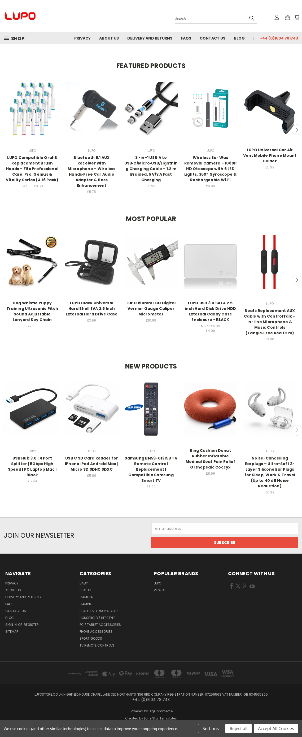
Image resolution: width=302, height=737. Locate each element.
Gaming (86, 604)
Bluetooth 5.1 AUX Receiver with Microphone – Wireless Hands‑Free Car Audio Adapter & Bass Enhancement (91, 171)
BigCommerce (161, 711)
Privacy (82, 38)
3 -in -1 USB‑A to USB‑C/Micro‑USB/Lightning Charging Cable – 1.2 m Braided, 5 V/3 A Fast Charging (151, 169)
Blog (239, 38)
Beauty (85, 590)
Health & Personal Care (99, 611)
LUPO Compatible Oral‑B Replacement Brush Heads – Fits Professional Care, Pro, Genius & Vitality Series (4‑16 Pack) (32, 169)
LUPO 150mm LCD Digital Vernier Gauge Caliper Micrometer (151, 308)
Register (31, 624)
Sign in (11, 624)
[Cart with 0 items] (296, 17)
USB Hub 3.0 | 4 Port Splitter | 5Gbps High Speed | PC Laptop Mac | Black (32, 467)
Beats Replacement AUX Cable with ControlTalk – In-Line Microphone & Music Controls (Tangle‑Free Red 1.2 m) (270, 322)
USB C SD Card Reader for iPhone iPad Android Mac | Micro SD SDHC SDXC (91, 464)
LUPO (157, 583)
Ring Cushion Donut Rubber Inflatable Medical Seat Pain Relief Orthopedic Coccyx (210, 459)
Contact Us (212, 38)
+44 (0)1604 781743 (279, 38)
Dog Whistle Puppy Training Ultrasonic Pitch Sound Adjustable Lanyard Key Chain (32, 311)
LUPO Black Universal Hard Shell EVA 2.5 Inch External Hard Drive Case (92, 308)
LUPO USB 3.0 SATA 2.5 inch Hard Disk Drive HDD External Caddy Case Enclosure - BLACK (210, 311)
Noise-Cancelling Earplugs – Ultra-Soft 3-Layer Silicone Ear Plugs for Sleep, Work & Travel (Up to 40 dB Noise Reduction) (269, 472)
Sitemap (11, 631)
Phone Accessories (96, 631)
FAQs (186, 38)
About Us (109, 38)
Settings (211, 728)
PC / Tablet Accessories (100, 624)
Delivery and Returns (149, 38)
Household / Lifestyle (97, 617)
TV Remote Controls (97, 645)
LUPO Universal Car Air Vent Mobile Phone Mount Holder (270, 155)
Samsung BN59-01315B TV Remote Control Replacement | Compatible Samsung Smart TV (151, 469)
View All (160, 590)
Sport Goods (91, 638)
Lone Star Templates (160, 718)
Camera (86, 597)
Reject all (238, 728)
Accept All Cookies (276, 728)
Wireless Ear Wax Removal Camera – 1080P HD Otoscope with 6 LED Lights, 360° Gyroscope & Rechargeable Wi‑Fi (210, 169)
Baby (84, 583)
